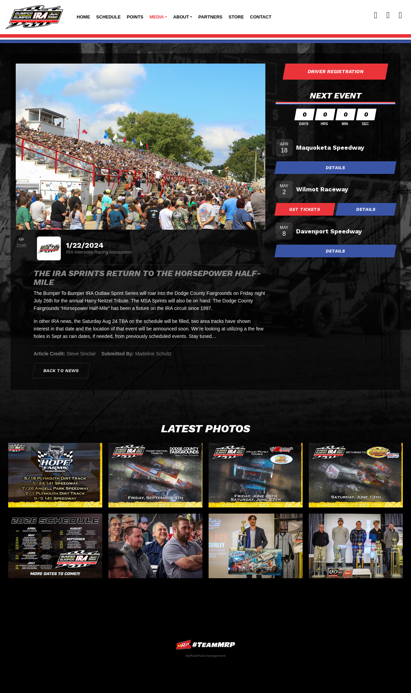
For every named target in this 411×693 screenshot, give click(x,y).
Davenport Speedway (329, 231)
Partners (210, 16)
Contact (260, 16)
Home (83, 16)
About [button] (181, 16)
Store (236, 16)
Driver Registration (335, 71)
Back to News (61, 370)
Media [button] (156, 16)
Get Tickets (305, 209)
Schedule (108, 16)
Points (135, 16)
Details (335, 167)
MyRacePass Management (205, 655)
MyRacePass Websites (205, 644)
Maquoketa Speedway (330, 147)
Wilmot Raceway (322, 189)
